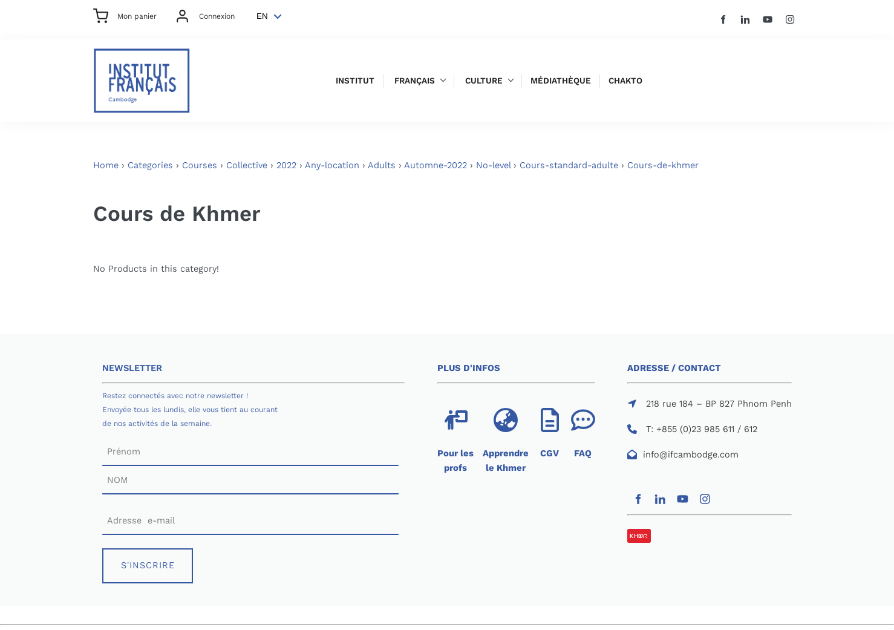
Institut (355, 81)
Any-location (332, 165)
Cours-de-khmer (663, 165)
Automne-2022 (435, 165)
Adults (382, 165)
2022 (286, 165)
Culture (484, 81)
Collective (246, 165)
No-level (493, 165)
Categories (150, 165)
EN (262, 16)
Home (106, 165)
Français (414, 81)
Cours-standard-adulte (569, 165)
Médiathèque (560, 81)
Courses (199, 165)
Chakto (625, 81)
